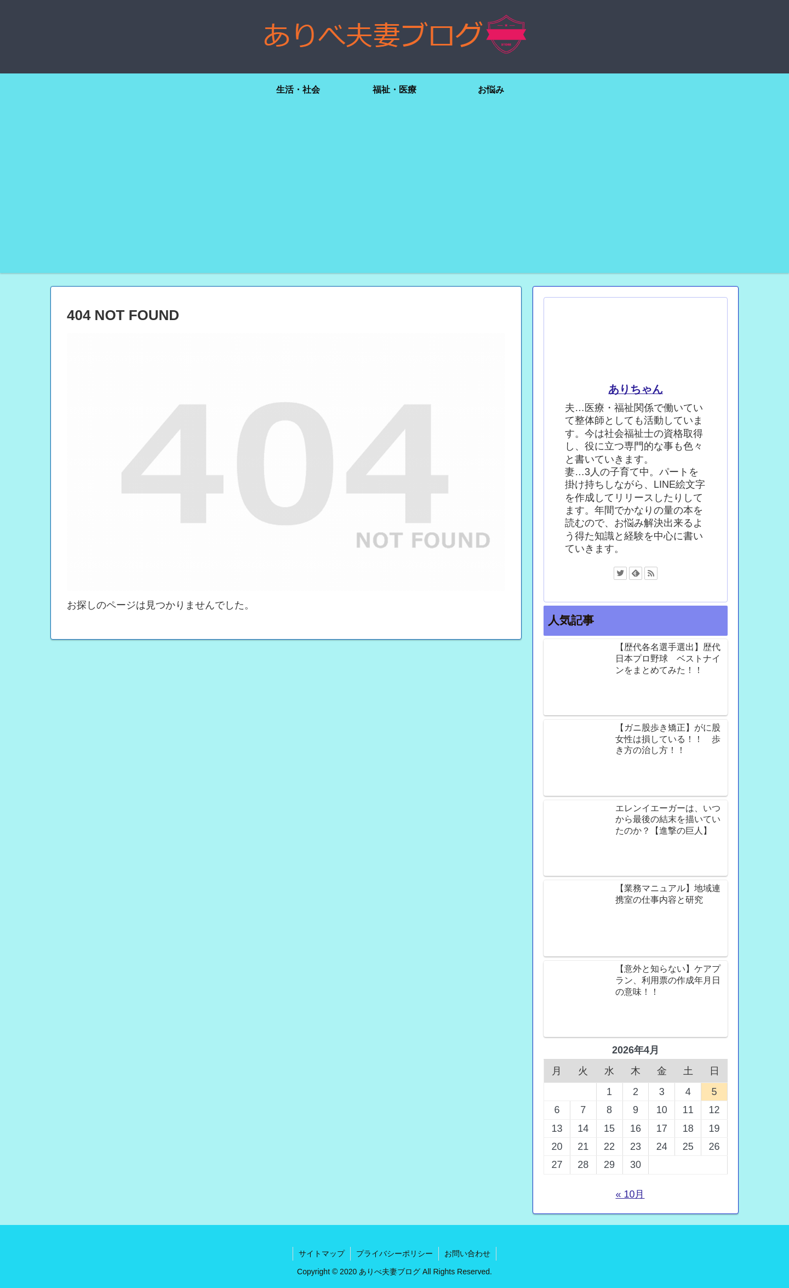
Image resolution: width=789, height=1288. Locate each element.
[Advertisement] (394, 196)
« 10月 (629, 1194)
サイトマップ (322, 1253)
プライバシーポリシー (394, 1253)
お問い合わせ (467, 1253)
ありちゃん (635, 389)
